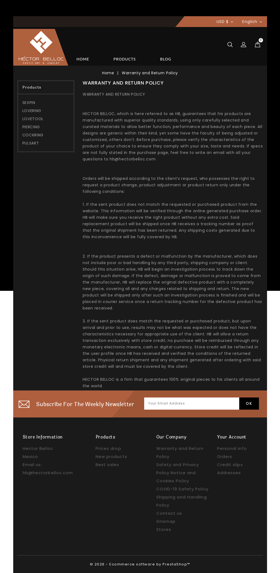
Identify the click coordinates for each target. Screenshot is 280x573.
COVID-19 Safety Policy (182, 489)
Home (82, 59)
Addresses (229, 473)
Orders (224, 456)
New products (111, 456)
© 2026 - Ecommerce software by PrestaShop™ (140, 564)
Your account (232, 437)
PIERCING (31, 127)
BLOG (165, 59)
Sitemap (166, 521)
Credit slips (230, 464)
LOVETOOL (33, 119)
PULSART (30, 143)
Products (124, 59)
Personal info (232, 448)
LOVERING (32, 110)
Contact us (169, 513)
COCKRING (33, 135)
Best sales (107, 464)
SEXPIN (28, 102)
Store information (43, 437)
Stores (163, 529)
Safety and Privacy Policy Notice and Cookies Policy (177, 473)
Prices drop (108, 448)
